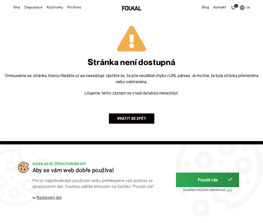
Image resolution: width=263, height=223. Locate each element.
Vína (16, 7)
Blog (205, 7)
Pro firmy (74, 7)
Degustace (33, 7)
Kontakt (219, 7)
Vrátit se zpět (131, 118)
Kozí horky (55, 7)
